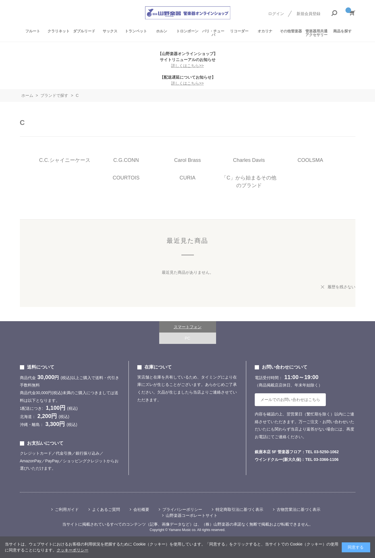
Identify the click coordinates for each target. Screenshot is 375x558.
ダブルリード (84, 31)
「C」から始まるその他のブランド (248, 181)
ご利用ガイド (67, 509)
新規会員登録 (308, 13)
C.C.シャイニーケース (64, 160)
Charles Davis (249, 160)
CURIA (187, 178)
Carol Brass (187, 160)
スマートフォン (188, 327)
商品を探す (342, 31)
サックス (110, 31)
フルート (32, 31)
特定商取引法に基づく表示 (239, 509)
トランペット (136, 31)
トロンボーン (187, 31)
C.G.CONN (126, 160)
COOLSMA (310, 160)
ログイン (276, 13)
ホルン (161, 31)
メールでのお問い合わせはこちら (290, 399)
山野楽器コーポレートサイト (191, 515)
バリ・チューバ (213, 33)
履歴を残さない (341, 287)
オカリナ (265, 31)
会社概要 (141, 509)
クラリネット (58, 31)
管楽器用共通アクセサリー (316, 33)
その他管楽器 (291, 31)
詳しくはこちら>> (187, 65)
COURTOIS (126, 178)
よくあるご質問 (106, 509)
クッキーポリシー (72, 550)
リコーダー (239, 31)
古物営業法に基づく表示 (298, 509)
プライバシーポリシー (182, 509)
